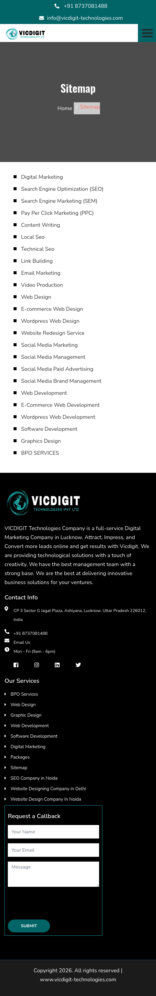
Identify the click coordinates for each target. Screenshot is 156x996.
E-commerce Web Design (52, 309)
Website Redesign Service (53, 333)
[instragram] (36, 665)
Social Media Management (53, 357)
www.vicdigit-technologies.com (78, 979)
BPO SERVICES (40, 453)
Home (65, 108)
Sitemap (19, 768)
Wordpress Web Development (58, 417)
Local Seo (33, 237)
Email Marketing (41, 273)
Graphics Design (41, 441)
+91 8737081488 (86, 6)
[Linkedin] (57, 665)
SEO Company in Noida (34, 778)
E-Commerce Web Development (60, 405)
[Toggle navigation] (147, 33)
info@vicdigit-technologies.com (85, 18)
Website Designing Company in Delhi (48, 789)
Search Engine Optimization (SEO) (62, 189)
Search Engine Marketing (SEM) (59, 201)
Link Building (37, 261)
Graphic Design (26, 715)
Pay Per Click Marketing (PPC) (57, 213)
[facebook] (16, 665)
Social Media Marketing (49, 345)
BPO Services (24, 694)
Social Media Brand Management (61, 381)
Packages (20, 757)
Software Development (49, 429)
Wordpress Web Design (50, 321)
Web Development (44, 393)
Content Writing (40, 225)
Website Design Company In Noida (46, 799)
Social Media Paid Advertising (57, 369)
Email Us (22, 642)
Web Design (36, 297)
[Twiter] (78, 665)
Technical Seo (37, 249)
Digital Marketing (42, 177)
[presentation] (53, 903)
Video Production (42, 285)
